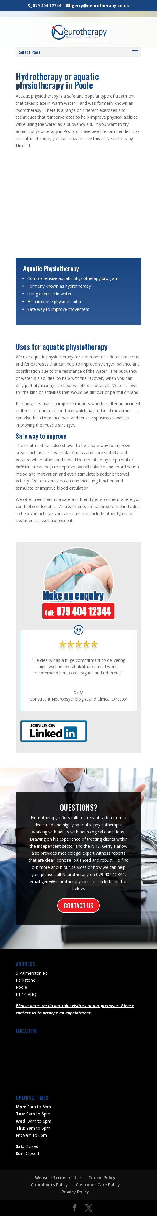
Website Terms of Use (58, 1177)
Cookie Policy (101, 1177)
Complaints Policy (49, 1184)
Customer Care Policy (98, 1184)
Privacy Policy (75, 1192)
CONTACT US (78, 905)
